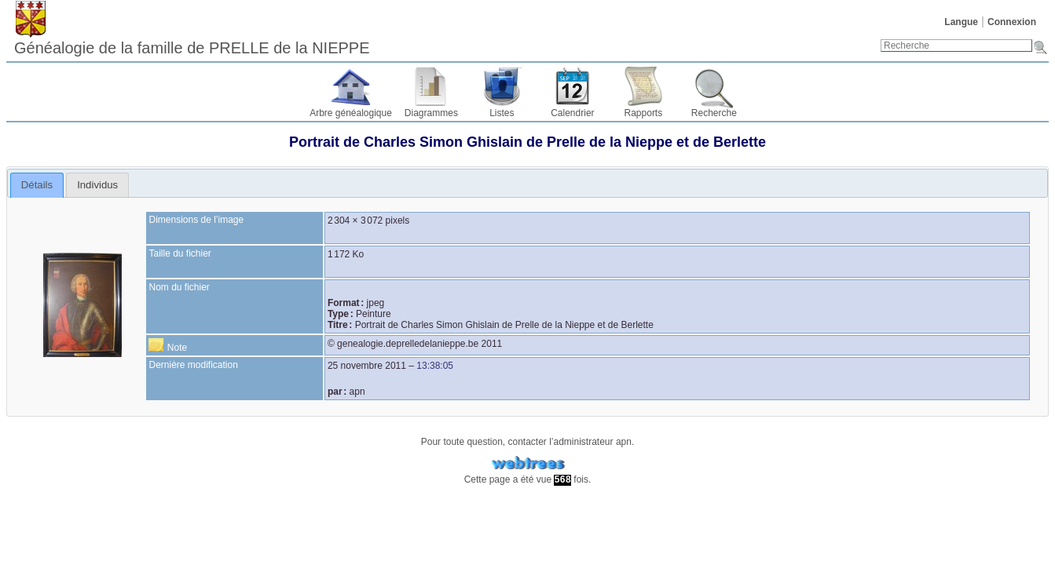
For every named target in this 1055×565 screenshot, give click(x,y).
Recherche (714, 113)
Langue (961, 21)
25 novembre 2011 (367, 365)
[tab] (37, 185)
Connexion (1011, 21)
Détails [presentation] (37, 185)
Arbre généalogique (351, 113)
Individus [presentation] (97, 185)
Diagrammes (431, 113)
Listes (501, 113)
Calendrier (572, 113)
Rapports (644, 113)
